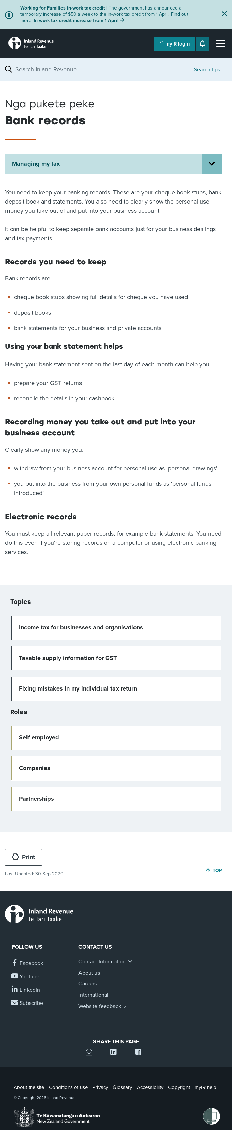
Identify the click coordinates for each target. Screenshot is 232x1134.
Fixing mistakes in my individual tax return (78, 688)
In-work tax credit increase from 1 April (76, 20)
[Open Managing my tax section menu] (212, 164)
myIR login (175, 44)
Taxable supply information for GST (68, 658)
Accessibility (150, 1087)
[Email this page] (91, 1053)
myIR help (205, 1087)
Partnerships (36, 798)
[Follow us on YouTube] (25, 977)
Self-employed (39, 737)
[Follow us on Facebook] (27, 963)
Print (23, 857)
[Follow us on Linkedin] (26, 990)
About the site (29, 1087)
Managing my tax (36, 164)
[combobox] (101, 69)
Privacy (100, 1087)
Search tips (207, 69)
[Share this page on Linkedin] (116, 1053)
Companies (34, 768)
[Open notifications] (202, 44)
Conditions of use (68, 1087)
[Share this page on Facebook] (140, 1053)
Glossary (122, 1087)
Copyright (179, 1087)
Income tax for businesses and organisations (81, 627)
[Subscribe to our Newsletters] (27, 1003)
